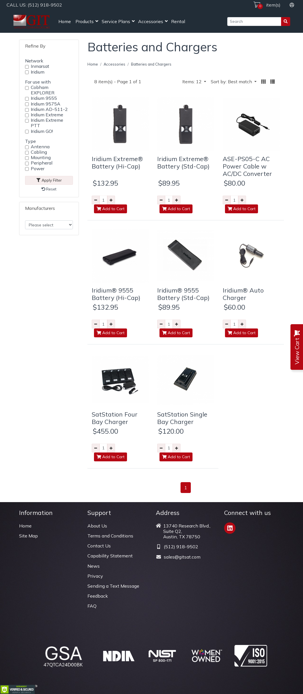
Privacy (95, 576)
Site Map (28, 536)
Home (64, 21)
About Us (97, 526)
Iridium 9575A (45, 104)
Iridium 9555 (44, 98)
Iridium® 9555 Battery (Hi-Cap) (116, 293)
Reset (49, 189)
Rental (178, 21)
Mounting (41, 157)
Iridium (37, 72)
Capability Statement (110, 556)
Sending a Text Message (113, 586)
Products (84, 21)
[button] (263, 82)
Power (37, 168)
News (93, 566)
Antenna (40, 146)
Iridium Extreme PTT (47, 122)
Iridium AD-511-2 (49, 109)
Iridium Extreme (47, 114)
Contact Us (99, 546)
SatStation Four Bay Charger (115, 417)
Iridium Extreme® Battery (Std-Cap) (183, 162)
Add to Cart (110, 208)
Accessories (150, 21)
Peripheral (41, 163)
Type (30, 141)
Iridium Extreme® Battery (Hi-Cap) (117, 162)
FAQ (92, 606)
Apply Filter (49, 180)
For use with (38, 82)
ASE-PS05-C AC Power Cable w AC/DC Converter (247, 166)
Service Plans (116, 21)
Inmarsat (40, 66)
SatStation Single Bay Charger (182, 417)
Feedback (97, 596)
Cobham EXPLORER (42, 90)
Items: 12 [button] (192, 81)
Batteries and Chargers (151, 64)
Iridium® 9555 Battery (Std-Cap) (183, 293)
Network (34, 61)
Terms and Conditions (110, 536)
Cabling (39, 152)
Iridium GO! (42, 131)
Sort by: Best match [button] (232, 81)
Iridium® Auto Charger (243, 293)
